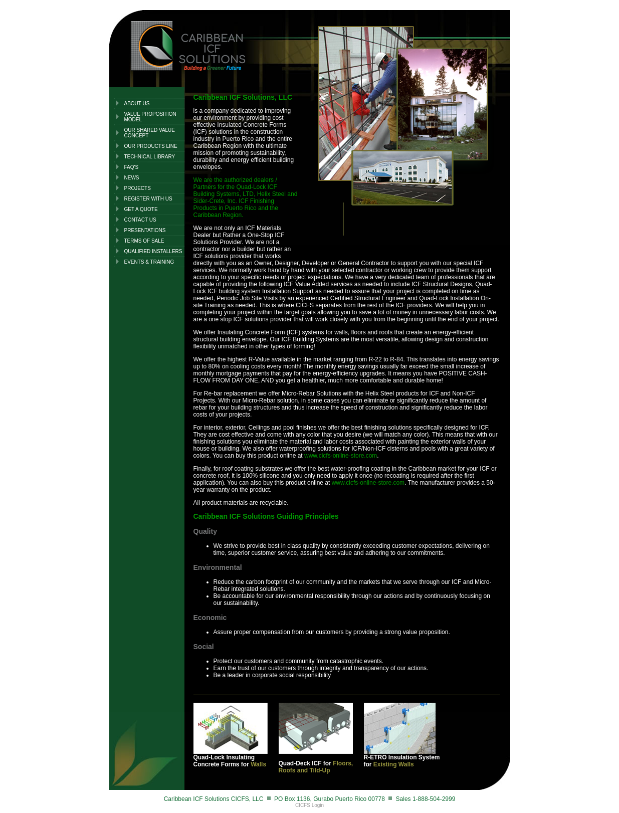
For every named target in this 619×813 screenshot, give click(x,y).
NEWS (131, 177)
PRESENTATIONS (145, 230)
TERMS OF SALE (144, 241)
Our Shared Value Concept (149, 132)
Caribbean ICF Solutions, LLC (243, 97)
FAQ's (131, 167)
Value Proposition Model (150, 116)
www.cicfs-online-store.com (340, 455)
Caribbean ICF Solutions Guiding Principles (266, 516)
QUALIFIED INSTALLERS (153, 251)
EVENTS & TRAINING (149, 262)
